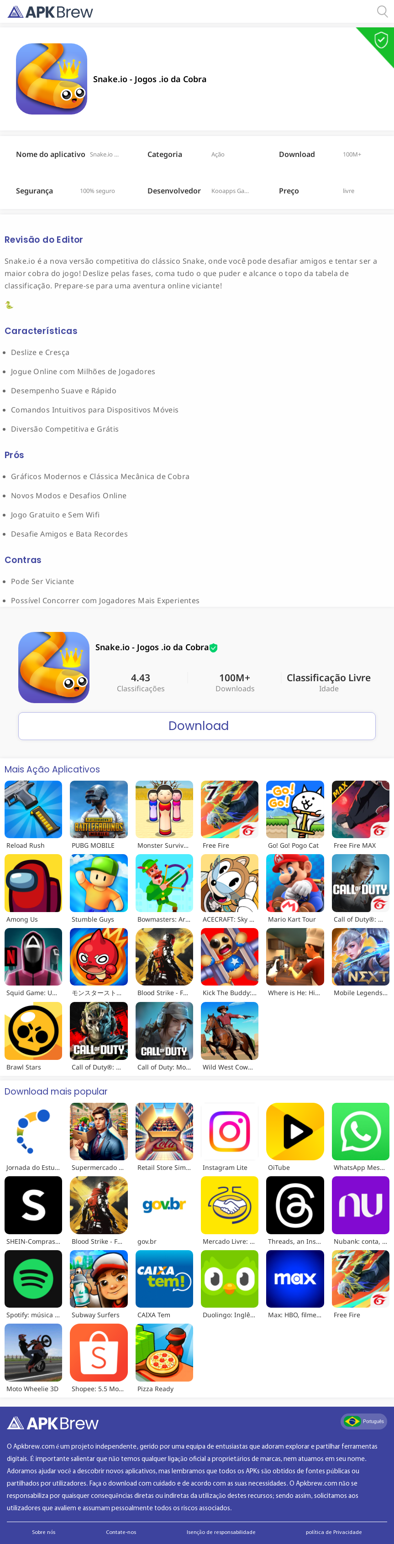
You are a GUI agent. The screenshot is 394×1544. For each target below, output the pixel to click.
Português (364, 1421)
